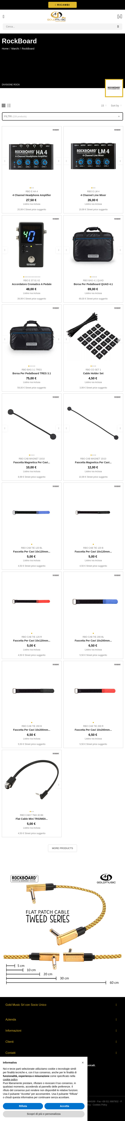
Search (118, 26)
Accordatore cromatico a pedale (32, 284)
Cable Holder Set (93, 373)
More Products (62, 848)
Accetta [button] (64, 1106)
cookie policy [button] (10, 1079)
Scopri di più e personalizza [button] (43, 1113)
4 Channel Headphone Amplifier (31, 195)
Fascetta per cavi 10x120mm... (31, 551)
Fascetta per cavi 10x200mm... (93, 640)
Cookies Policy (100, 1105)
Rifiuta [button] (23, 1106)
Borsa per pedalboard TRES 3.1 (32, 373)
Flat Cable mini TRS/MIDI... (32, 818)
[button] (62, 5)
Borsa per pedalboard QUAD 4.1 (93, 284)
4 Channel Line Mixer (93, 195)
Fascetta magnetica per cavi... (31, 462)
